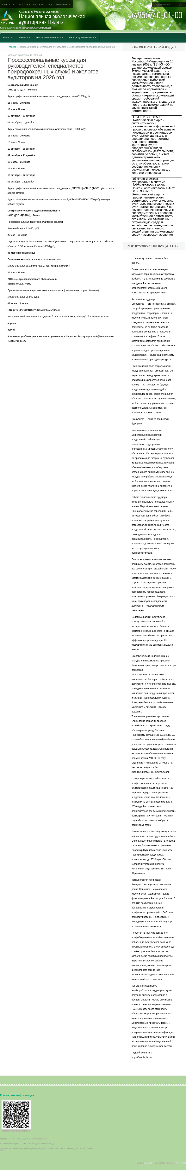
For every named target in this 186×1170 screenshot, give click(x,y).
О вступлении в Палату (49, 37)
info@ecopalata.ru (39, 1139)
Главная (8, 4)
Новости (7, 37)
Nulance (148, 1163)
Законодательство (31, 4)
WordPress (181, 1163)
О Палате (24, 37)
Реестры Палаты (59, 4)
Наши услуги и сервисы (82, 37)
